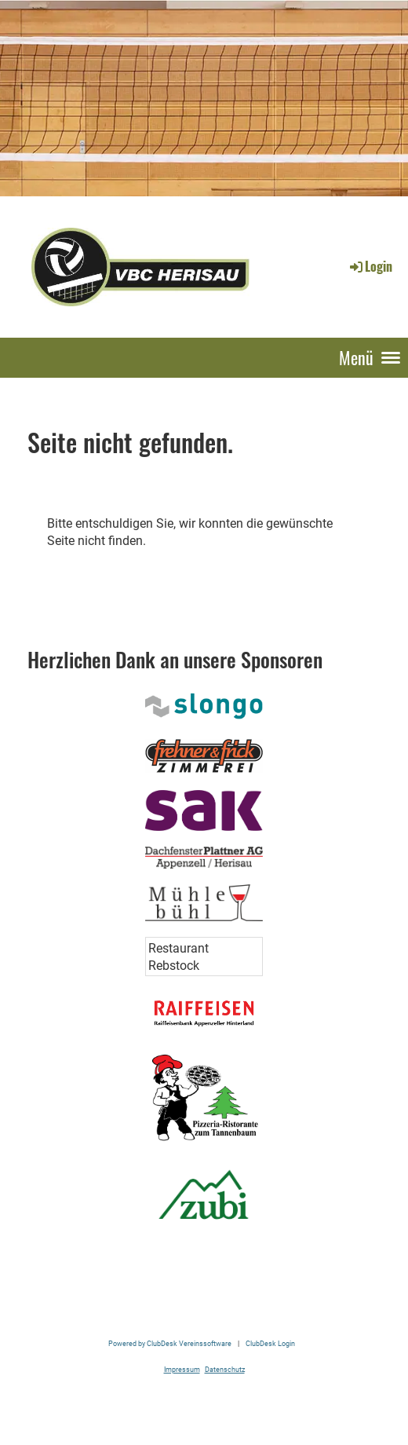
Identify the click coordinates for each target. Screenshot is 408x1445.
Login (370, 266)
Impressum (182, 1369)
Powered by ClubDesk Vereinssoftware (169, 1343)
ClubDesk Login (270, 1343)
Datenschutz (225, 1369)
